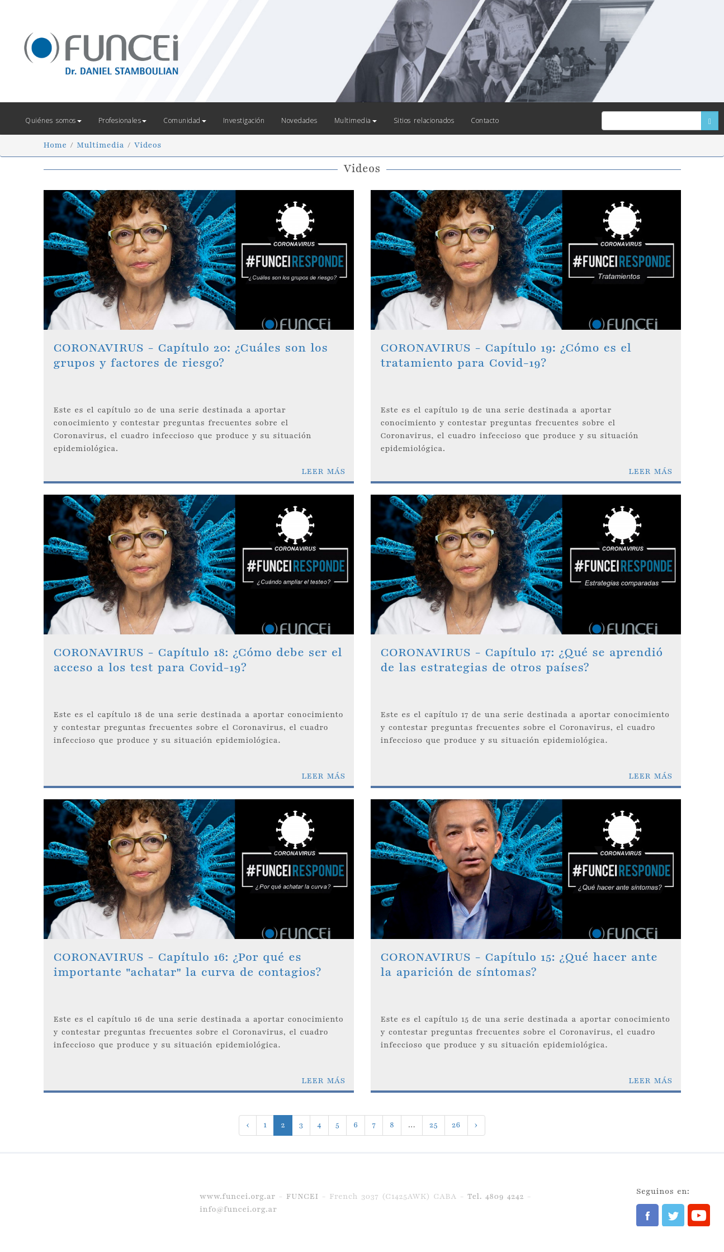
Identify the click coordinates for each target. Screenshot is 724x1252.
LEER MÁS (323, 471)
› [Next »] (476, 1125)
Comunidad (184, 120)
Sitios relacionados (424, 120)
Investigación (244, 120)
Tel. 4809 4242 (495, 1196)
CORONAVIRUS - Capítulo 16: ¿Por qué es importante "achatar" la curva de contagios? (187, 964)
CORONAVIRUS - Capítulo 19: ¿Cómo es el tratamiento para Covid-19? (506, 355)
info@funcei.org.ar (238, 1209)
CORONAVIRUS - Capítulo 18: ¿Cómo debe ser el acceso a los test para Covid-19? (198, 659)
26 (456, 1125)
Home (55, 145)
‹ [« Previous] (247, 1125)
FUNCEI (302, 1196)
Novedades (299, 120)
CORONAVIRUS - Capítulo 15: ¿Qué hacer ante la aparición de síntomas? (519, 964)
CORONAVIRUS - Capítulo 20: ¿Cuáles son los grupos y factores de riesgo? (191, 355)
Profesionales (122, 120)
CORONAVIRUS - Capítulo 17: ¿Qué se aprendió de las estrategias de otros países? (522, 659)
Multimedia (355, 120)
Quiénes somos (53, 120)
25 (433, 1125)
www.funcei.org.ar (238, 1196)
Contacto (485, 120)
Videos (148, 145)
